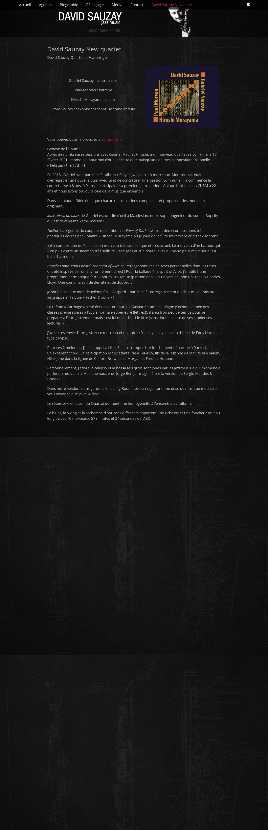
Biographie (69, 4)
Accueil (25, 4)
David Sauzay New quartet (174, 4)
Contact (136, 4)
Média (117, 4)
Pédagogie (95, 4)
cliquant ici (114, 139)
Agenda (45, 4)
